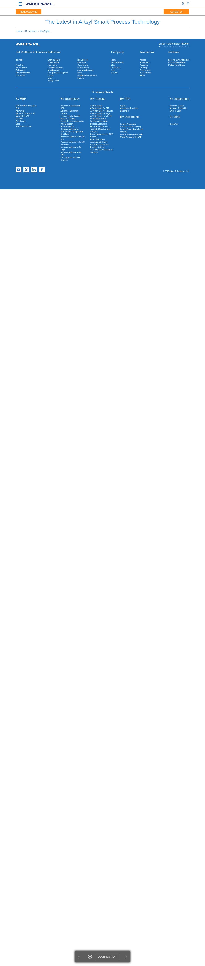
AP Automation (96, 106)
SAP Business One (23, 126)
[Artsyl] (40, 4)
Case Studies (145, 73)
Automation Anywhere (129, 108)
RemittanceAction (23, 73)
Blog (113, 65)
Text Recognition (67, 126)
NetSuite (19, 119)
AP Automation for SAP (99, 108)
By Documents (129, 116)
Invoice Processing (128, 124)
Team (113, 60)
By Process (97, 98)
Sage (18, 124)
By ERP (21, 98)
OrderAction (20, 70)
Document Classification (70, 106)
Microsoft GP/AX (22, 116)
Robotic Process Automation (72, 121)
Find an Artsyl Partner (177, 62)
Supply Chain (53, 81)
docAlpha (45, 31)
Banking (80, 78)
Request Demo (28, 11)
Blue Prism (124, 111)
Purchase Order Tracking (130, 127)
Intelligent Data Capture (70, 116)
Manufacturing (53, 70)
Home (19, 31)
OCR (62, 108)
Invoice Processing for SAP (131, 134)
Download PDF (107, 956)
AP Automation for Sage (100, 113)
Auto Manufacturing (85, 70)
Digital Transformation (99, 126)
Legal (50, 78)
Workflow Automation (99, 121)
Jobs (113, 70)
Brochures (31, 31)
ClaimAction (20, 75)
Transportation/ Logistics (58, 73)
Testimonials (145, 70)
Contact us (176, 11)
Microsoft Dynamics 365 (25, 113)
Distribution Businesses (87, 75)
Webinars (144, 65)
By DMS (175, 116)
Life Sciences (82, 60)
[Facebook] (42, 170)
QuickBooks (20, 121)
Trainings (144, 68)
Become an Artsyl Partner (178, 60)
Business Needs (102, 92)
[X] (26, 170)
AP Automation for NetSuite (101, 111)
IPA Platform (24, 52)
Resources (147, 52)
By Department (179, 98)
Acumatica (20, 111)
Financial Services (55, 68)
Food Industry (83, 68)
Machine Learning (67, 119)
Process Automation (98, 124)
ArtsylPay (19, 65)
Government (82, 65)
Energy (51, 75)
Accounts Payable (177, 106)
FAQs (142, 75)
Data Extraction (66, 124)
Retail (79, 73)
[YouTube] (18, 170)
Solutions (41, 52)
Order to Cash (175, 111)
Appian (123, 106)
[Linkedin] (34, 170)
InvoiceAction (21, 68)
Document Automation (69, 129)
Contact (114, 73)
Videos (143, 60)
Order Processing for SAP (130, 137)
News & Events (117, 62)
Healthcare (52, 65)
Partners (174, 52)
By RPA (125, 98)
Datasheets (145, 62)
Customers (115, 68)
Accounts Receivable (178, 108)
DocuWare (174, 124)
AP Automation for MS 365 (101, 116)
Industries (54, 52)
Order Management (98, 119)
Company (117, 52)
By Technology (70, 98)
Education (81, 62)
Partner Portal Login (176, 65)
